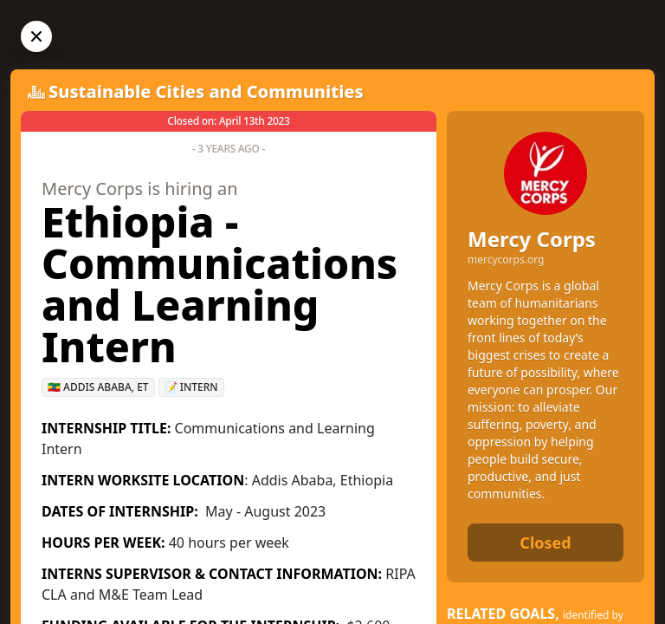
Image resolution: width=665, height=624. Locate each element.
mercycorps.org (506, 260)
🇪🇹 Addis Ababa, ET (98, 387)
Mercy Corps (532, 238)
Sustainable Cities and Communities (206, 91)
